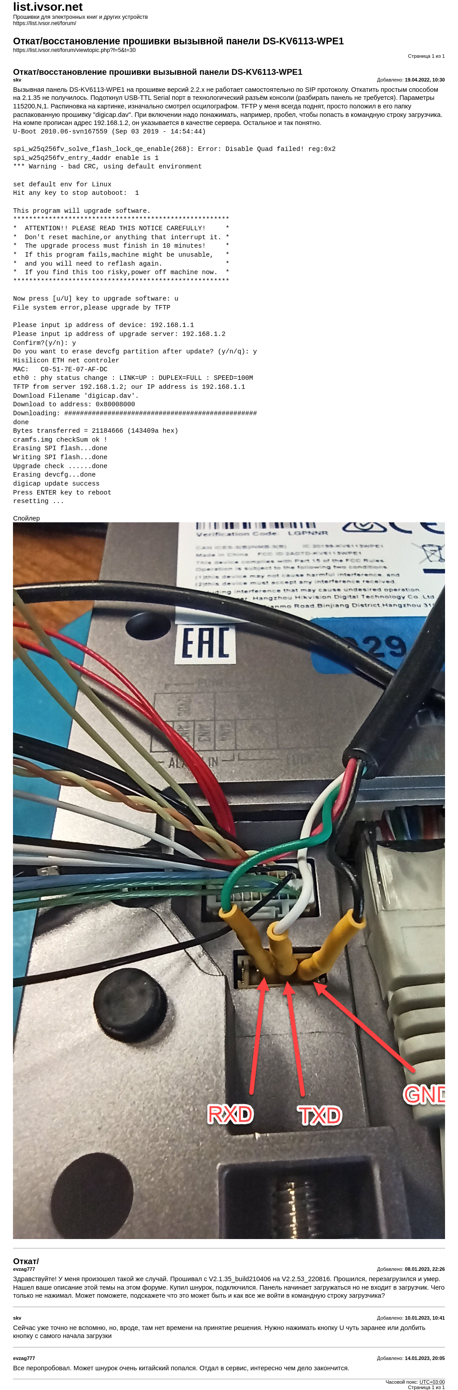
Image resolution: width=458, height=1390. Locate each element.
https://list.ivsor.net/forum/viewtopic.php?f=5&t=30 (74, 50)
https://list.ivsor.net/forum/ (44, 23)
